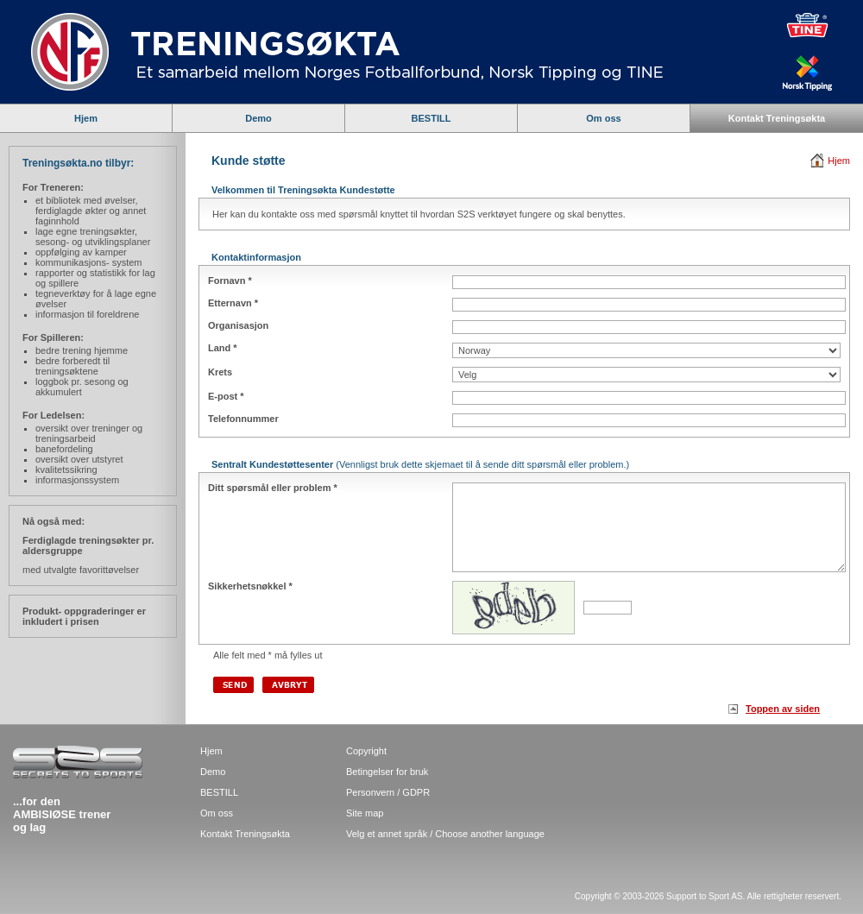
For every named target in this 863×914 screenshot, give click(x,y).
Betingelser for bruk (387, 771)
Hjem (86, 118)
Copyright (366, 751)
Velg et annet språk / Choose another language (445, 834)
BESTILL (431, 118)
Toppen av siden (783, 708)
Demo (258, 118)
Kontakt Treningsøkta (776, 118)
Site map (364, 813)
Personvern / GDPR (388, 792)
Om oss (603, 118)
